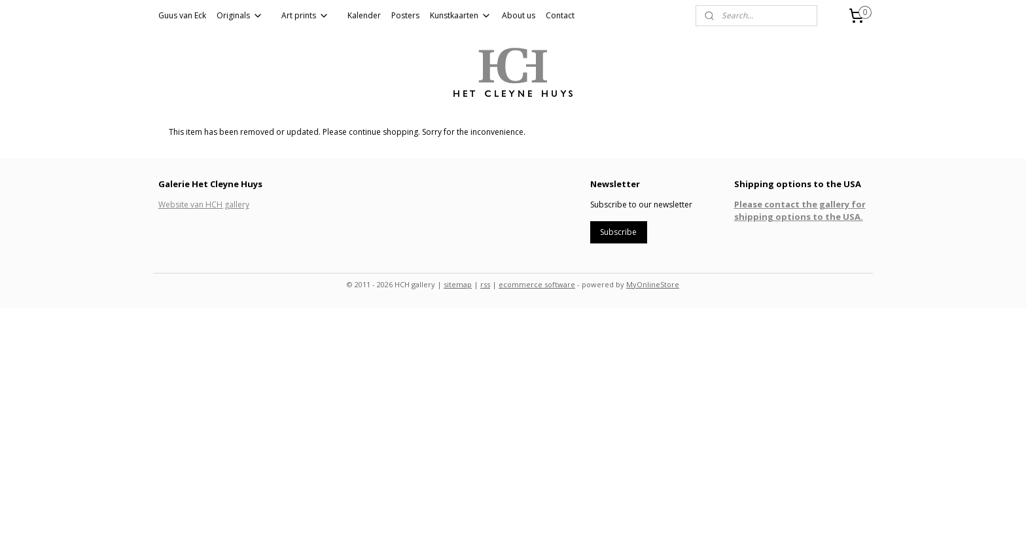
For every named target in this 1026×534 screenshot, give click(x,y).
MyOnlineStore (652, 284)
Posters (405, 15)
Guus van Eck (182, 15)
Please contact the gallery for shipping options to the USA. (800, 210)
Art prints (305, 15)
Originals (240, 15)
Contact (560, 15)
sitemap (458, 284)
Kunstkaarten (460, 15)
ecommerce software (537, 284)
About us (518, 15)
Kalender (364, 15)
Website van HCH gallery (203, 204)
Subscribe (618, 232)
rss (485, 284)
